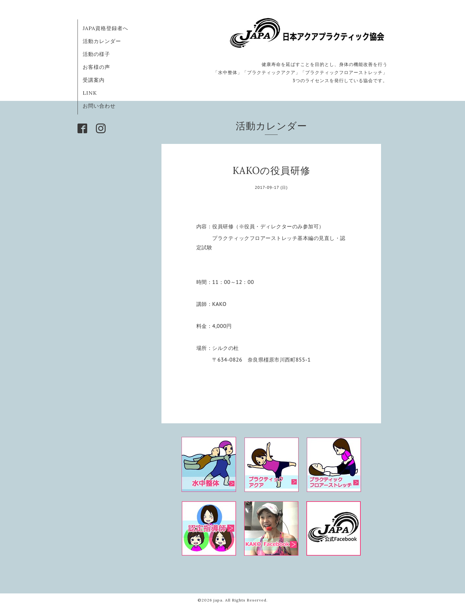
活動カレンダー (102, 41)
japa (217, 600)
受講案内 (94, 80)
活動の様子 (96, 54)
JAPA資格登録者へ (105, 28)
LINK (90, 93)
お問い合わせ (99, 106)
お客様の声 (96, 67)
